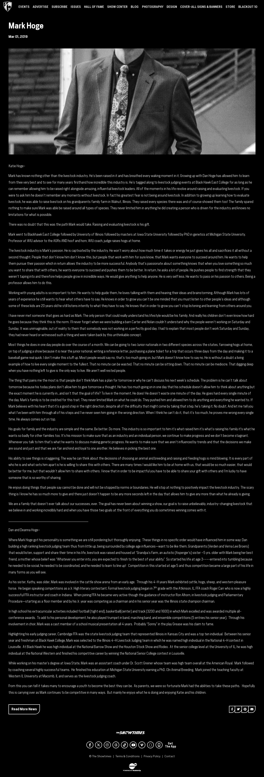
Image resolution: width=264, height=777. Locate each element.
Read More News (24, 709)
